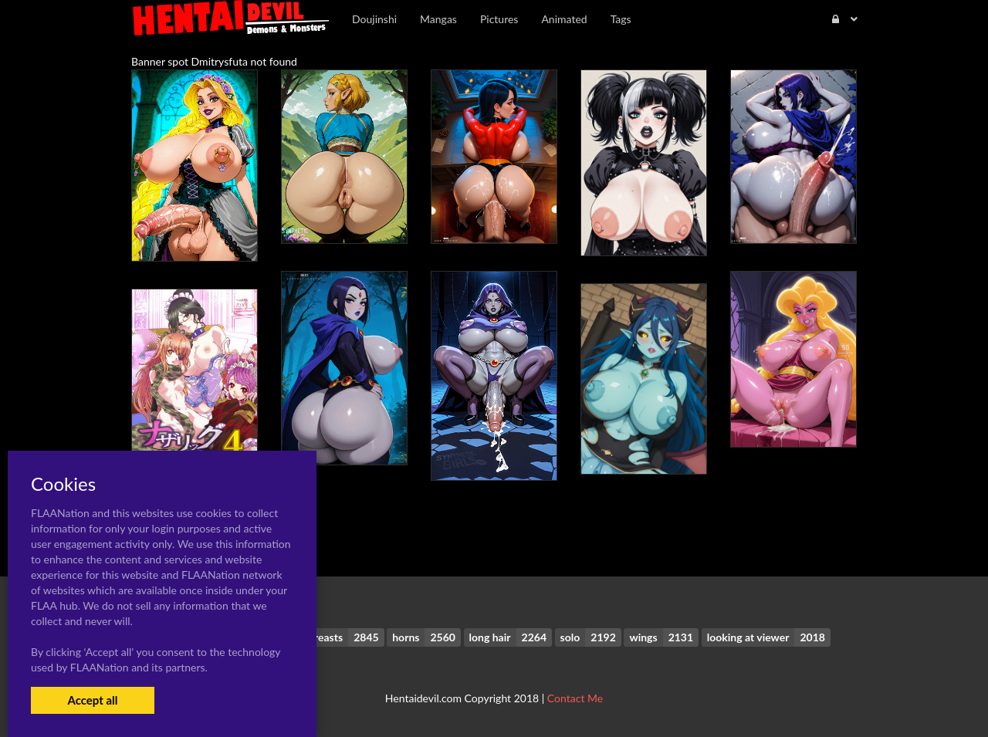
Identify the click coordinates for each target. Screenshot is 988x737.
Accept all (92, 700)
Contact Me (575, 698)
